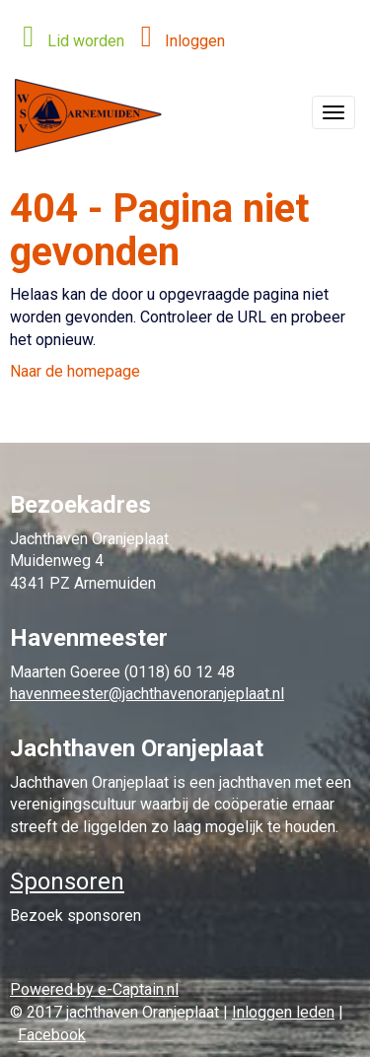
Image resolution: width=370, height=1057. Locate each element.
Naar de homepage (75, 371)
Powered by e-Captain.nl (94, 989)
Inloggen (177, 41)
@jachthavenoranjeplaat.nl (147, 693)
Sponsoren (67, 881)
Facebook (52, 1034)
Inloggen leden (283, 1012)
